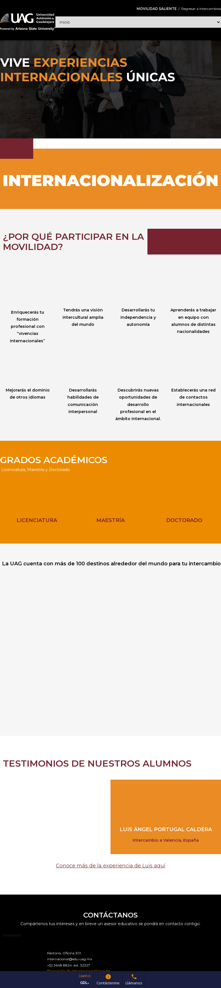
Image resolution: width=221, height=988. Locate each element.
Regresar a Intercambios (201, 9)
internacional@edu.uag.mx (69, 959)
